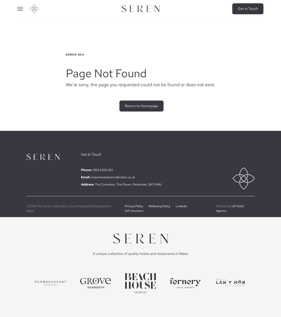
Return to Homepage (141, 106)
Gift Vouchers (134, 211)
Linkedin (181, 206)
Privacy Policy (134, 206)
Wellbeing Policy (159, 206)
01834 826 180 (102, 170)
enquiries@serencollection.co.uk (113, 177)
